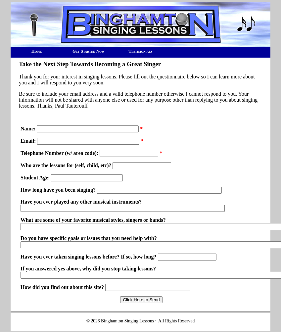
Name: (28, 128)
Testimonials (140, 51)
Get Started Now (88, 51)
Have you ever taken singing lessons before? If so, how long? (89, 257)
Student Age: (35, 177)
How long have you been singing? (59, 190)
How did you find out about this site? (63, 287)
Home (36, 51)
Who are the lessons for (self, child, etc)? (66, 165)
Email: (28, 141)
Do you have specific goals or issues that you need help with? (89, 238)
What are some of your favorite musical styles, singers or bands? (93, 220)
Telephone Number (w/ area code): (60, 153)
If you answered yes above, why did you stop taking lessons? (88, 268)
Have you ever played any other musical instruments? (81, 202)
